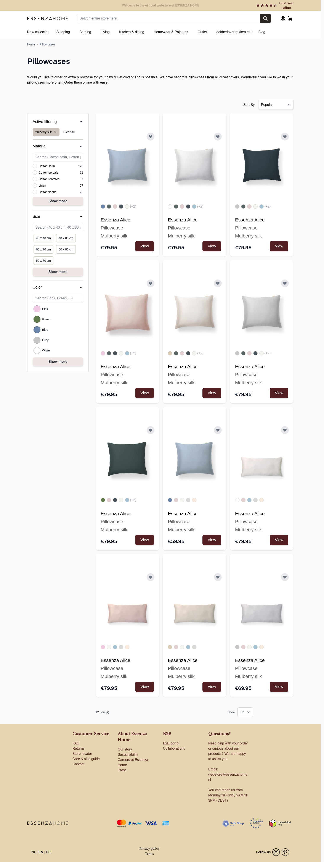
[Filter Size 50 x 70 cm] (43, 260)
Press (122, 770)
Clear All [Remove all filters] (69, 132)
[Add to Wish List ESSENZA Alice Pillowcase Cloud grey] (285, 283)
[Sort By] (276, 105)
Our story (125, 749)
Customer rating (286, 5)
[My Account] (282, 18)
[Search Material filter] (58, 157)
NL (34, 852)
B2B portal (171, 743)
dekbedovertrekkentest (234, 32)
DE (48, 852)
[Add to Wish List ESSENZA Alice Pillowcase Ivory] (218, 283)
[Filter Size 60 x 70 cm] (43, 249)
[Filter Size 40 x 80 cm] (66, 238)
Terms (149, 854)
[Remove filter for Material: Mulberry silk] (46, 132)
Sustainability (128, 754)
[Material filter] (58, 146)
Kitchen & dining (131, 32)
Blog (261, 32)
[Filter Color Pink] (37, 308)
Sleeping (63, 32)
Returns (78, 748)
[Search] (265, 18)
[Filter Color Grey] (37, 340)
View (144, 246)
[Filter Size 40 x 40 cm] (43, 238)
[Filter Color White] (37, 350)
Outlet (202, 32)
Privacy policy (150, 848)
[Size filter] (58, 216)
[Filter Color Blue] (37, 329)
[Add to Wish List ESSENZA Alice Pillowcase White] (218, 136)
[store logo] (47, 823)
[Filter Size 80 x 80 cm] (66, 249)
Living (105, 32)
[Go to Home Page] (31, 44)
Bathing (85, 32)
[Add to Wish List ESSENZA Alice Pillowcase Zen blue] (150, 136)
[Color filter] (58, 287)
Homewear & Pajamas (171, 32)
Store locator (82, 753)
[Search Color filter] (58, 298)
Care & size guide (86, 759)
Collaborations (174, 748)
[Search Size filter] (58, 227)
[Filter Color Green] (37, 319)
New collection (38, 32)
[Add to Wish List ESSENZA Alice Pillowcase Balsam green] (150, 430)
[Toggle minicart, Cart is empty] (290, 18)
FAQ (75, 743)
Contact (78, 764)
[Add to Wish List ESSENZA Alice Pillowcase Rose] (150, 283)
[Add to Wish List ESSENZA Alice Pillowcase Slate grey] (285, 136)
